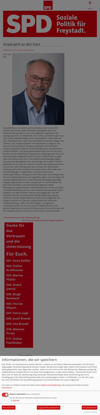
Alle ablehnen (9, 407)
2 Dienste (14, 400)
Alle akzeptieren (89, 407)
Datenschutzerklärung (51, 385)
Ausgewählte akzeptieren (49, 407)
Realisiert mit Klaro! (90, 412)
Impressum (7, 387)
